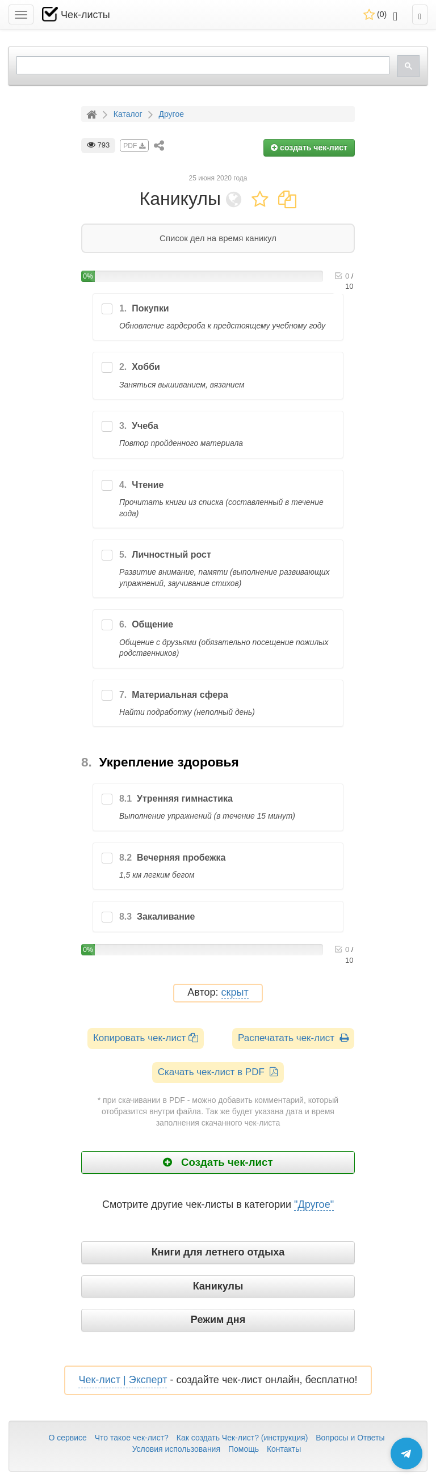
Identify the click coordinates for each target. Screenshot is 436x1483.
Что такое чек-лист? (132, 1437)
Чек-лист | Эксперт (122, 1379)
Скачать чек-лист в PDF (218, 1072)
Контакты (284, 1448)
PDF (134, 146)
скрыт (235, 992)
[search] (202, 65)
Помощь (243, 1448)
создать (309, 147)
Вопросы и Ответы (350, 1437)
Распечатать (293, 1038)
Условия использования (176, 1448)
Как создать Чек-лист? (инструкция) (242, 1437)
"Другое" (314, 1204)
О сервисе (67, 1437)
